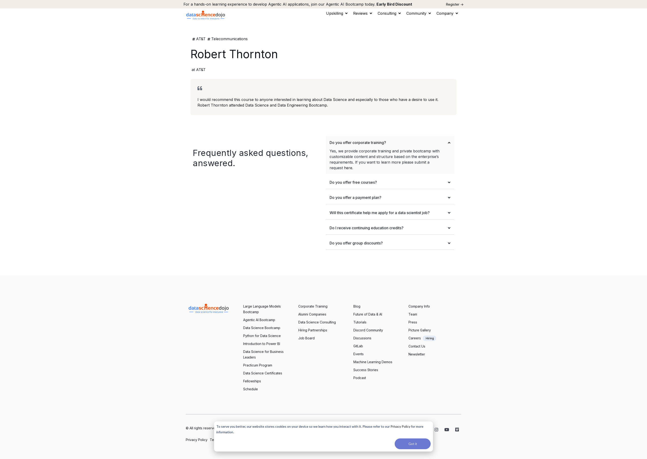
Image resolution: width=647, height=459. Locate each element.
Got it (412, 444)
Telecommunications (229, 38)
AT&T (201, 38)
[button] (337, 13)
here (348, 167)
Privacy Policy (400, 426)
